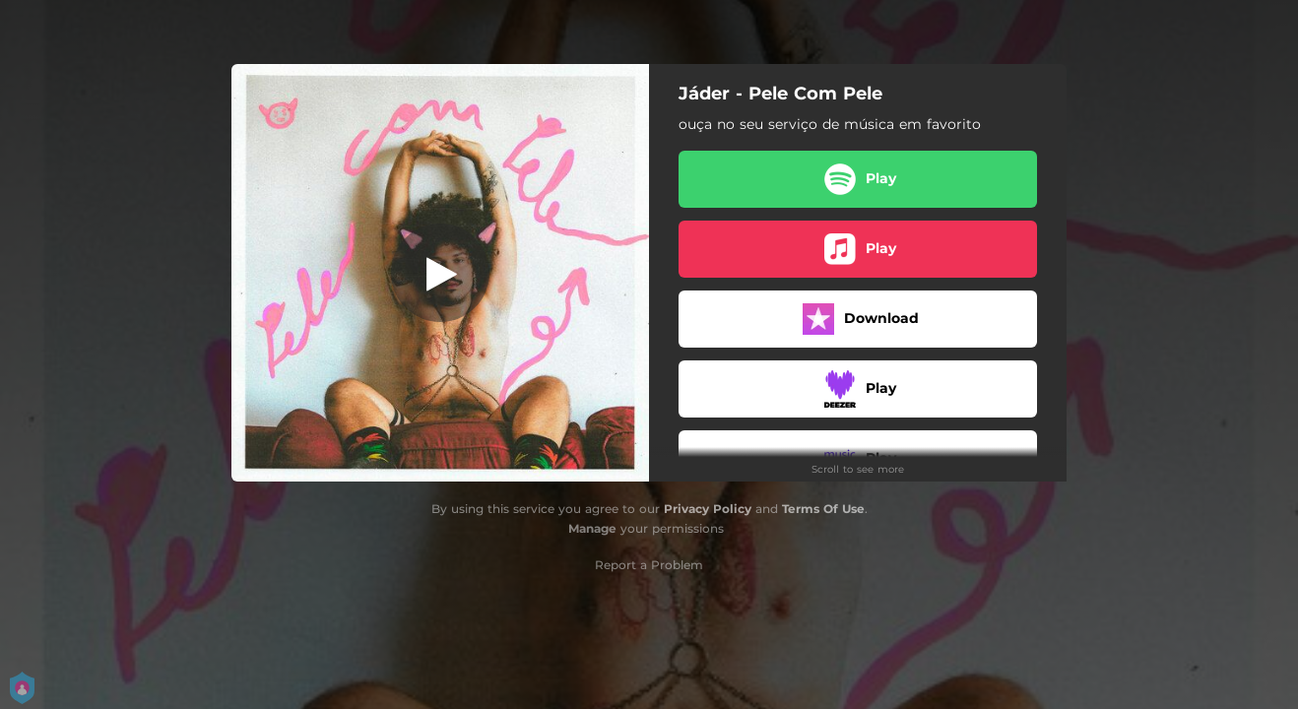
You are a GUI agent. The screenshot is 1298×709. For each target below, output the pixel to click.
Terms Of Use (823, 508)
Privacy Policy (707, 508)
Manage (592, 528)
